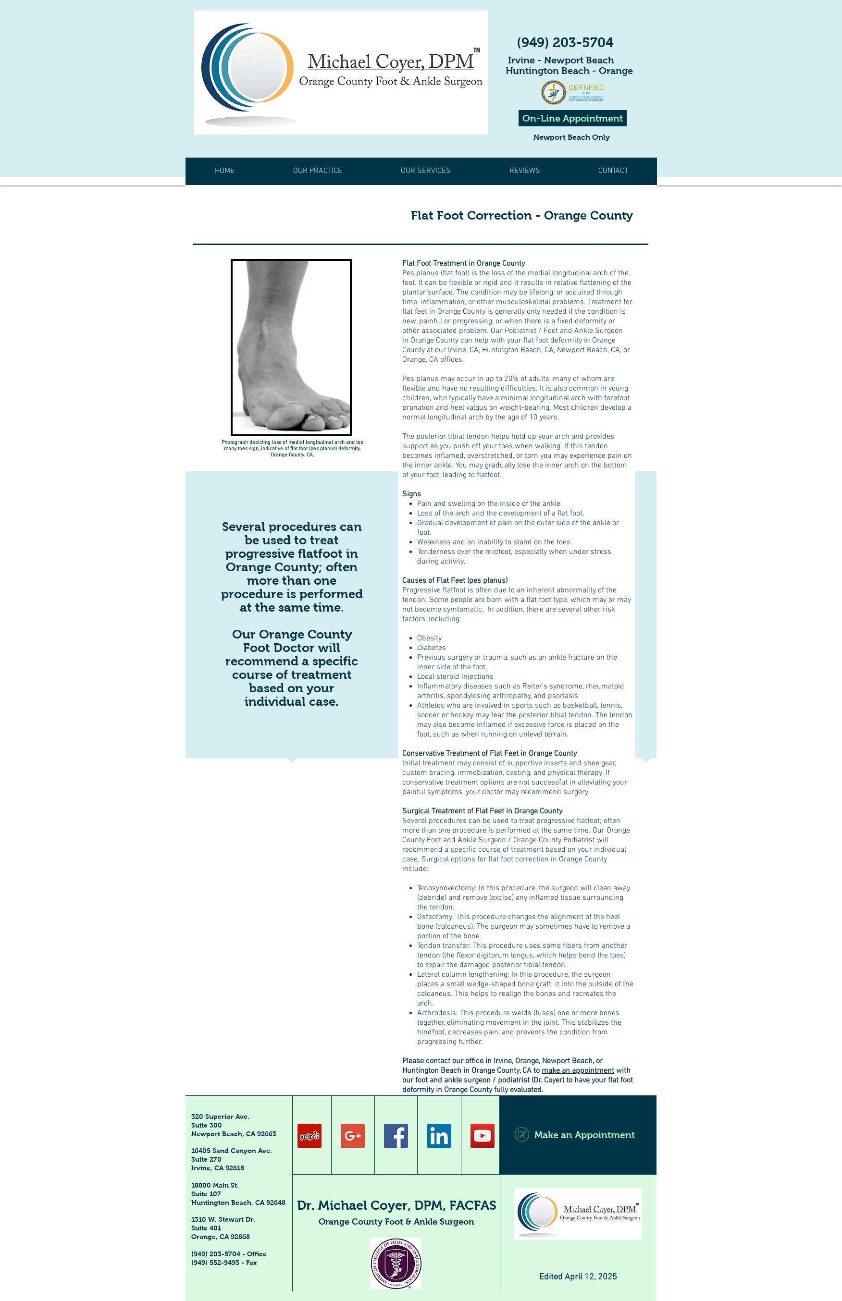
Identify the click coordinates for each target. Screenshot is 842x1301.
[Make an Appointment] (577, 1134)
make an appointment (578, 1071)
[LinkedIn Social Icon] (439, 1136)
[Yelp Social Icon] (309, 1136)
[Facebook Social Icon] (396, 1136)
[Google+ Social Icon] (353, 1136)
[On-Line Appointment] (573, 118)
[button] (524, 171)
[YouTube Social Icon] (483, 1136)
